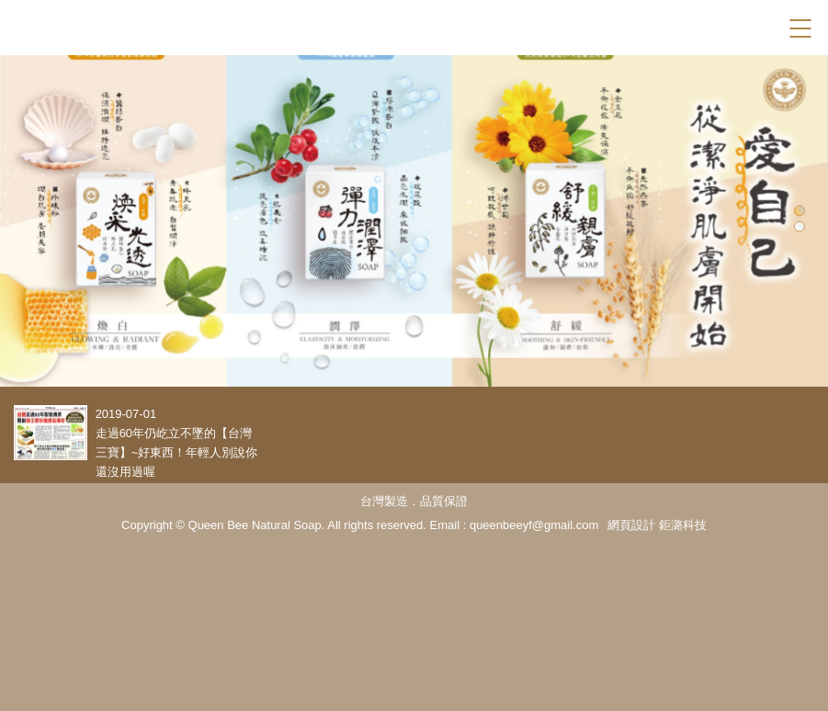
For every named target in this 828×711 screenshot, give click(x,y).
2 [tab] (799, 225)
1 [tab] (799, 210)
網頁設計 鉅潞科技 (657, 525)
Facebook (766, 28)
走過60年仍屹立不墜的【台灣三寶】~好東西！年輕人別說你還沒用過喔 (177, 452)
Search (734, 28)
